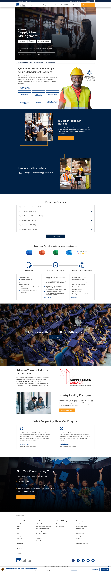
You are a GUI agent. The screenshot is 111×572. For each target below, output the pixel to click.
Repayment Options (40, 536)
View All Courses (55, 236)
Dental (17, 528)
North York (18, 551)
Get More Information (25, 497)
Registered (58, 524)
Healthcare (18, 531)
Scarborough (19, 553)
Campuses (36, 62)
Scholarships (39, 538)
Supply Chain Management (50, 62)
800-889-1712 (76, 1)
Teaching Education (21, 536)
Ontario (30, 62)
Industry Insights (80, 528)
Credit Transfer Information (42, 528)
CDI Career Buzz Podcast (81, 526)
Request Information (87, 4)
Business (18, 526)
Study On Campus (24, 62)
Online (20, 1)
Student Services (80, 533)
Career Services (79, 531)
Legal (17, 533)
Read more (47, 298)
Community (76, 5)
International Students (41, 533)
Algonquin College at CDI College (43, 526)
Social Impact (79, 538)
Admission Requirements (42, 524)
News (77, 541)
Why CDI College (60, 526)
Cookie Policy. (74, 570)
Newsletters (79, 524)
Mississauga (19, 548)
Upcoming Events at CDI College (83, 536)
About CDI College (65, 5)
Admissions (54, 5)
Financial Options (40, 531)
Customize (95, 569)
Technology (19, 538)
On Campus (25, 1)
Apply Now (87, 1)
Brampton (41, 62)
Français (70, 1)
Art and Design (19, 524)
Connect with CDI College (82, 543)
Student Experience (40, 541)
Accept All (105, 569)
